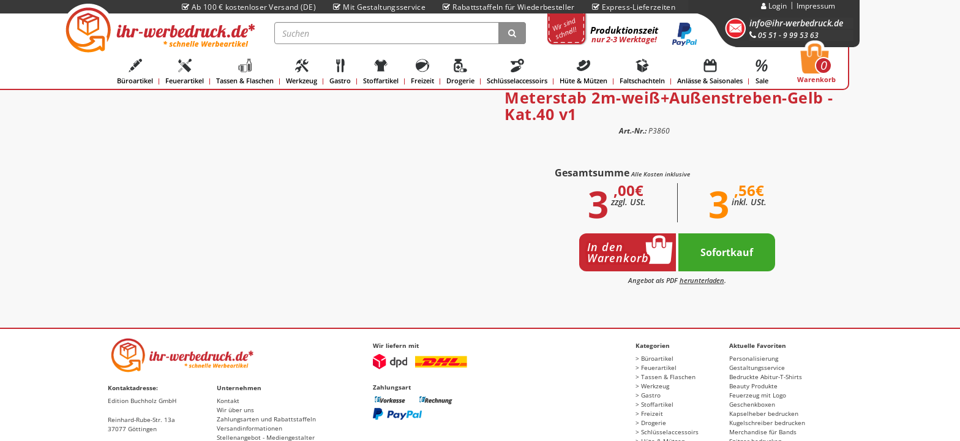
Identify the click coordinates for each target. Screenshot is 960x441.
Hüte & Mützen (583, 72)
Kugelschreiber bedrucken (767, 422)
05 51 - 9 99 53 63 (784, 35)
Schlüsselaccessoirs (517, 72)
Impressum (816, 6)
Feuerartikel (184, 72)
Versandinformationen (249, 428)
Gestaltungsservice (757, 367)
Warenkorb (816, 67)
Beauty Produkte (753, 386)
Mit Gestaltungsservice (379, 7)
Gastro (340, 72)
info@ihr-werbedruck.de (796, 23)
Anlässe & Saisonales (710, 72)
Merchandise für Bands (763, 432)
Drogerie (460, 72)
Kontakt (228, 400)
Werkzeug (301, 72)
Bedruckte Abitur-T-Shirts (765, 376)
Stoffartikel (381, 72)
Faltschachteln (642, 72)
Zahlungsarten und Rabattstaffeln (266, 419)
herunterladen (702, 280)
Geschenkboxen (752, 404)
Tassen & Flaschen (245, 72)
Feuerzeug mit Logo (757, 395)
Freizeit (422, 72)
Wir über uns (235, 409)
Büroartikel (135, 72)
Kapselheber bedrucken (763, 413)
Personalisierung (753, 358)
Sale (761, 72)
